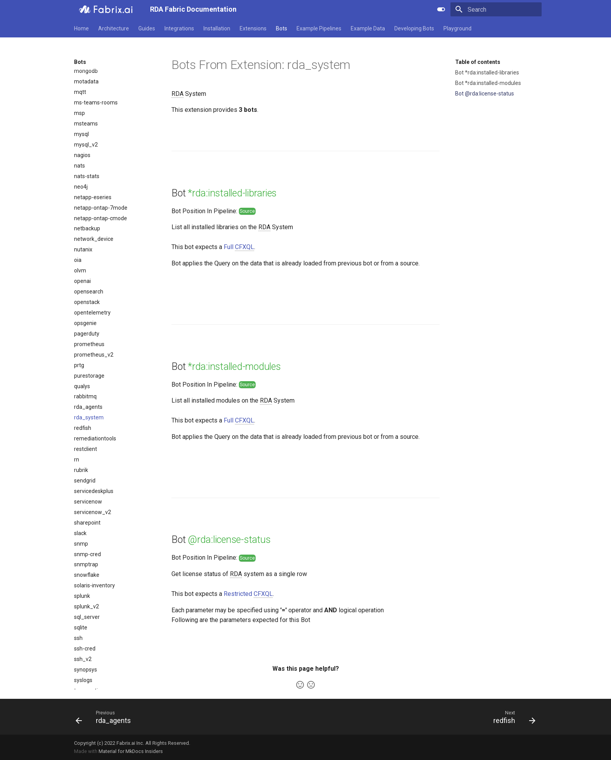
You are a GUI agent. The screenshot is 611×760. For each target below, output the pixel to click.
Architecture (113, 28)
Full (239, 247)
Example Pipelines (319, 28)
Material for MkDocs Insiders (131, 751)
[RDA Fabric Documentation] (106, 9)
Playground (457, 28)
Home (81, 28)
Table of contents (477, 62)
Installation (216, 28)
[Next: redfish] (512, 716)
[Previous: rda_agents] (105, 716)
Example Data (368, 28)
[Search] (496, 9)
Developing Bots (414, 28)
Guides (146, 28)
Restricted (248, 594)
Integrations (179, 28)
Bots (281, 28)
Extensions (253, 28)
